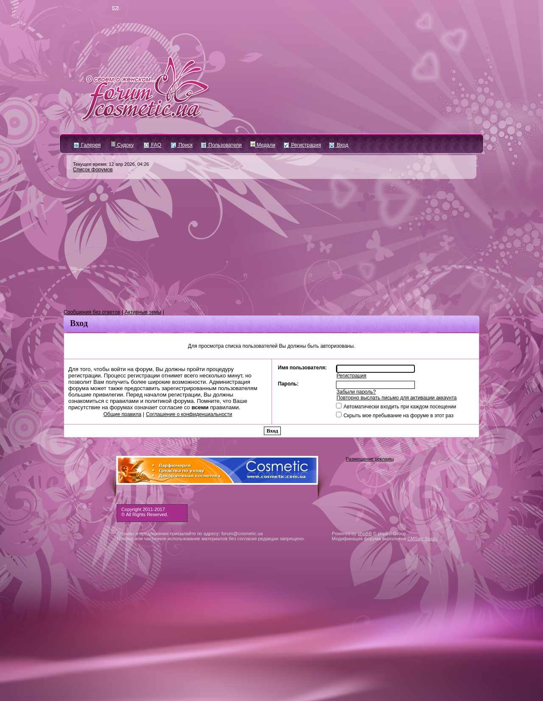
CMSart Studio (422, 538)
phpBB (365, 533)
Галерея (87, 145)
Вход (338, 145)
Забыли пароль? (356, 392)
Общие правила (122, 414)
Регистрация (302, 145)
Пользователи (221, 145)
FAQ (152, 145)
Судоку (122, 145)
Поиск (182, 145)
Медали (262, 145)
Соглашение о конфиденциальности (189, 414)
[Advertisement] (271, 244)
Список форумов (93, 170)
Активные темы (143, 312)
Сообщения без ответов (92, 312)
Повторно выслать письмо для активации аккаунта (396, 398)
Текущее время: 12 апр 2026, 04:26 (111, 164)
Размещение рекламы (370, 458)
